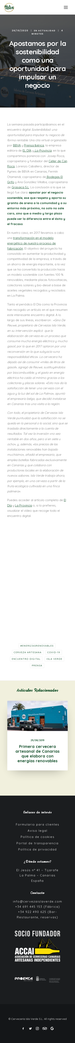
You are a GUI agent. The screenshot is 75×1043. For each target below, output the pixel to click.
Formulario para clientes (37, 824)
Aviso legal (37, 831)
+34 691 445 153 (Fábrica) (37, 907)
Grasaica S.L (20, 187)
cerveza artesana (28, 652)
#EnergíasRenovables (37, 645)
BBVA (17, 145)
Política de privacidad (37, 849)
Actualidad (47, 30)
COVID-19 (53, 652)
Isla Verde (54, 659)
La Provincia (23, 505)
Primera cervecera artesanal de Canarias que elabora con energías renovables (37, 751)
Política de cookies (38, 837)
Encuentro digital (26, 659)
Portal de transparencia (37, 843)
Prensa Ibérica (34, 145)
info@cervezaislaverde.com (37, 901)
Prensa (37, 665)
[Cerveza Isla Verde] (9, 7)
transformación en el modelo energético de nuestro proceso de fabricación (31, 243)
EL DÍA (27, 150)
